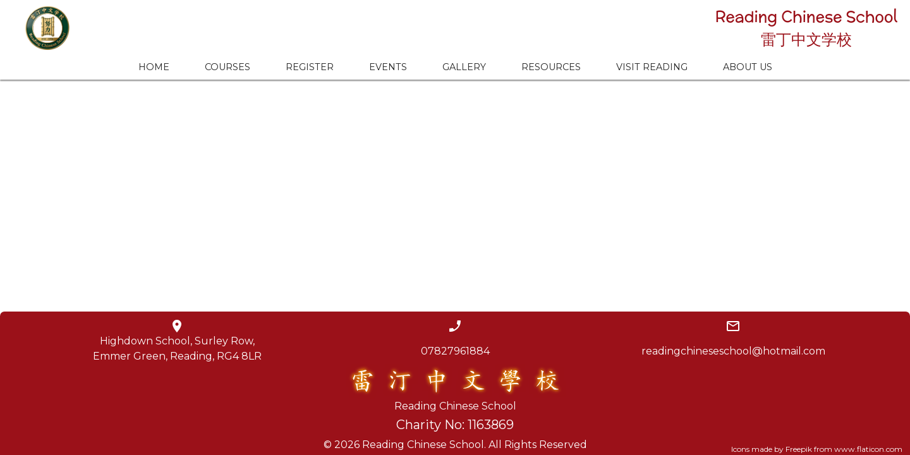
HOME (153, 67)
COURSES (227, 67)
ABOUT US (747, 67)
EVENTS (388, 67)
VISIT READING (652, 67)
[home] (41, 28)
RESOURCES (551, 67)
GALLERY (464, 67)
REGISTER (310, 67)
